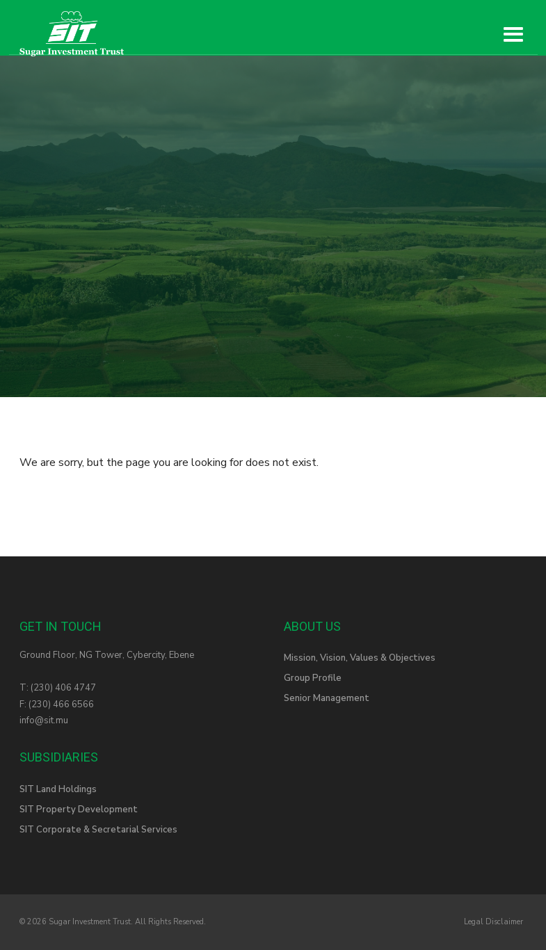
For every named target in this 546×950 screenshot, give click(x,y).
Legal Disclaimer (493, 922)
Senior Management (326, 698)
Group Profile (313, 678)
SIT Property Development (78, 809)
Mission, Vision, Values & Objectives (359, 658)
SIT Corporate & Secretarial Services (98, 829)
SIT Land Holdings (58, 789)
